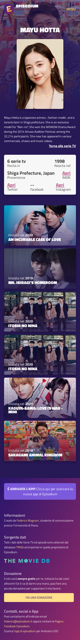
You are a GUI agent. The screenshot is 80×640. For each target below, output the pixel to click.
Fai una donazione (39, 597)
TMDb (20, 547)
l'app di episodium (25, 631)
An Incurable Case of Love (34, 239)
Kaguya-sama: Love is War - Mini (35, 410)
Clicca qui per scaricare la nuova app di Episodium (40, 491)
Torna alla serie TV (62, 145)
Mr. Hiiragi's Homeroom (32, 282)
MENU (71, 9)
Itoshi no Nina (22, 326)
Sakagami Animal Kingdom (35, 455)
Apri (66, 173)
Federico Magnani (28, 520)
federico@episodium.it (18, 621)
